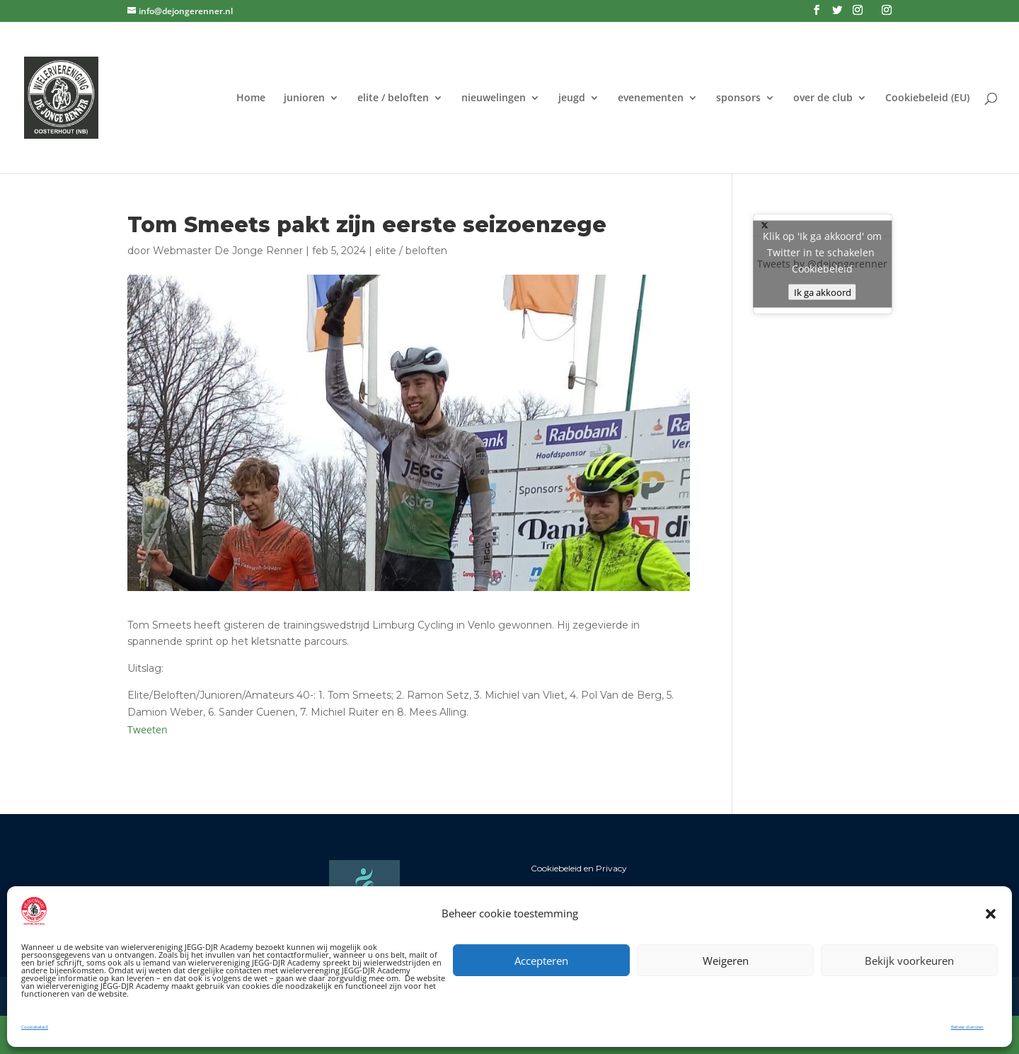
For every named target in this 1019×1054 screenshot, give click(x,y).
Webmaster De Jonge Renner (228, 250)
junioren (304, 98)
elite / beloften (393, 98)
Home (250, 98)
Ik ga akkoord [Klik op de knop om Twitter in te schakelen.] (822, 292)
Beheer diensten (967, 1027)
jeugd (571, 98)
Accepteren (541, 960)
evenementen (651, 98)
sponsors (738, 98)
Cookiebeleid (34, 1027)
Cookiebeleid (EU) (927, 98)
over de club (823, 98)
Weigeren (726, 960)
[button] (991, 914)
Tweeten (147, 729)
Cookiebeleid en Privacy (579, 868)
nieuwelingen (493, 98)
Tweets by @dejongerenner (823, 264)
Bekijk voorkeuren (909, 960)
